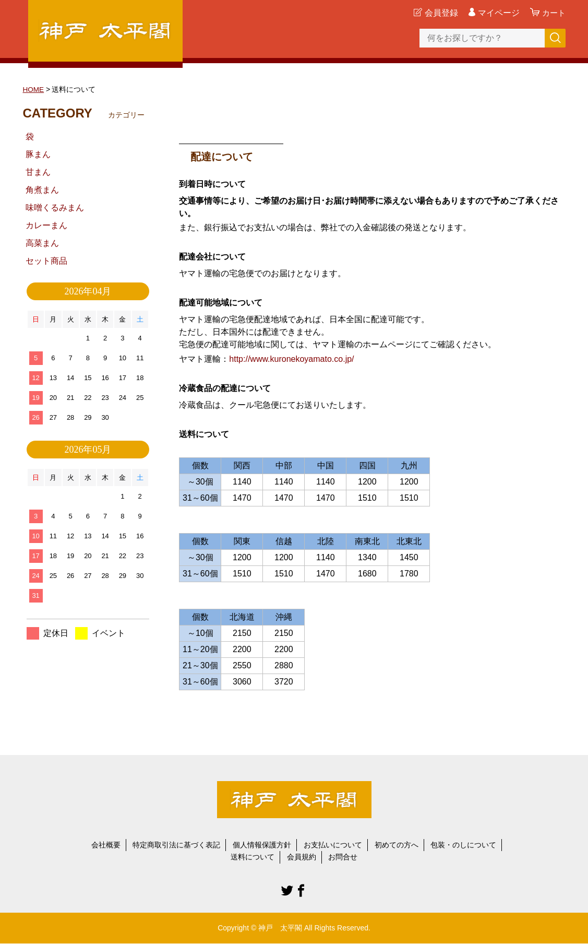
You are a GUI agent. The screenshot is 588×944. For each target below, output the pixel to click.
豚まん (38, 154)
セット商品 (46, 260)
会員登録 (440, 12)
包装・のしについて (463, 845)
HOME (34, 89)
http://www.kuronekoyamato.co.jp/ (291, 358)
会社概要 (106, 845)
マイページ (497, 12)
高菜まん (42, 243)
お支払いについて (333, 845)
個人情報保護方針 (262, 845)
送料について (252, 857)
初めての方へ (396, 845)
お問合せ (342, 857)
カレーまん (46, 225)
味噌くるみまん (55, 207)
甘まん (38, 172)
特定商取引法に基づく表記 (176, 845)
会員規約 (301, 857)
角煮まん (42, 189)
